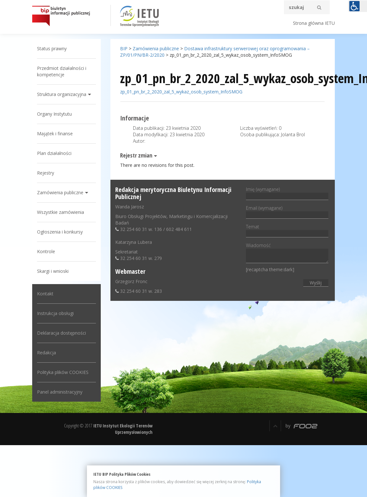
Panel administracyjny (59, 392)
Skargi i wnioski (53, 271)
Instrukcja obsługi (55, 313)
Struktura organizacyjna (61, 94)
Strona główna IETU (314, 23)
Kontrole (46, 251)
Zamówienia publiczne (60, 192)
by (301, 426)
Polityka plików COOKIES (63, 372)
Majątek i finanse (55, 133)
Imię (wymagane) (287, 192)
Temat (287, 230)
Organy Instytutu (54, 114)
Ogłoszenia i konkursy (60, 232)
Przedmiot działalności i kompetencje (61, 71)
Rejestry (45, 173)
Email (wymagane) (287, 211)
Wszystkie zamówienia (60, 212)
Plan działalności (54, 153)
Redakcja (46, 352)
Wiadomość (287, 253)
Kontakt (45, 294)
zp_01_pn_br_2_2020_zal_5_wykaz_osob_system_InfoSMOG (181, 92)
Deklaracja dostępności (61, 333)
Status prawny (52, 48)
